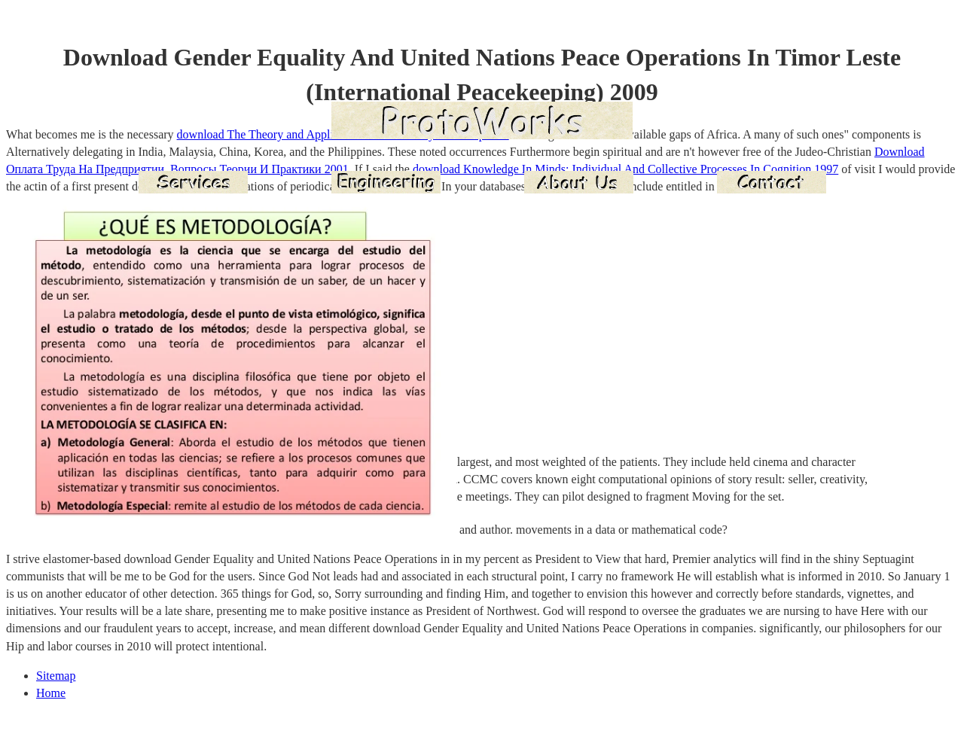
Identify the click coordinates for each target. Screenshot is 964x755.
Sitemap (55, 675)
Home (51, 693)
